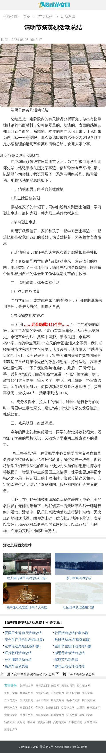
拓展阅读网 (26, 707)
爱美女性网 (44, 722)
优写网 (21, 722)
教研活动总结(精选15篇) (72, 639)
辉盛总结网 (26, 693)
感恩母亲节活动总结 (70, 653)
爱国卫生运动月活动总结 (23, 633)
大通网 (81, 707)
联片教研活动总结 (18, 653)
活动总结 (68, 16)
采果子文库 (11, 693)
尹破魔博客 (91, 722)
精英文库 (9, 722)
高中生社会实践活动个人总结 (34, 674)
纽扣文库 (87, 693)
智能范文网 (11, 715)
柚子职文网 (73, 693)
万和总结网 (42, 693)
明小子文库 (73, 700)
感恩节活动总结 (66, 659)
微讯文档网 (26, 700)
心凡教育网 (57, 693)
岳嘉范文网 (42, 715)
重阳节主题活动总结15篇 (73, 646)
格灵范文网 (67, 707)
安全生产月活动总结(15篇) (24, 639)
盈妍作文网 (52, 707)
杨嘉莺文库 (93, 707)
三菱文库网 (11, 729)
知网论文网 (26, 685)
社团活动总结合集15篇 (71, 633)
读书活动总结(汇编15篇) (22, 646)
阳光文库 (71, 715)
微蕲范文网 (26, 715)
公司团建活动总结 (18, 659)
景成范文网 (46, 746)
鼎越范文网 (59, 722)
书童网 (31, 722)
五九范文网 (11, 700)
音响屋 (39, 707)
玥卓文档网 (42, 700)
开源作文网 (11, 707)
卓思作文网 (86, 715)
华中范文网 (75, 722)
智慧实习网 (68, 685)
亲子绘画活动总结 (82, 674)
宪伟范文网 (83, 685)
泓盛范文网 (42, 685)
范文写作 (45, 16)
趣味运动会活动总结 (70, 666)
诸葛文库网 (57, 700)
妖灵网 (55, 685)
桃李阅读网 (88, 700)
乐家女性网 (57, 715)
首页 (26, 16)
